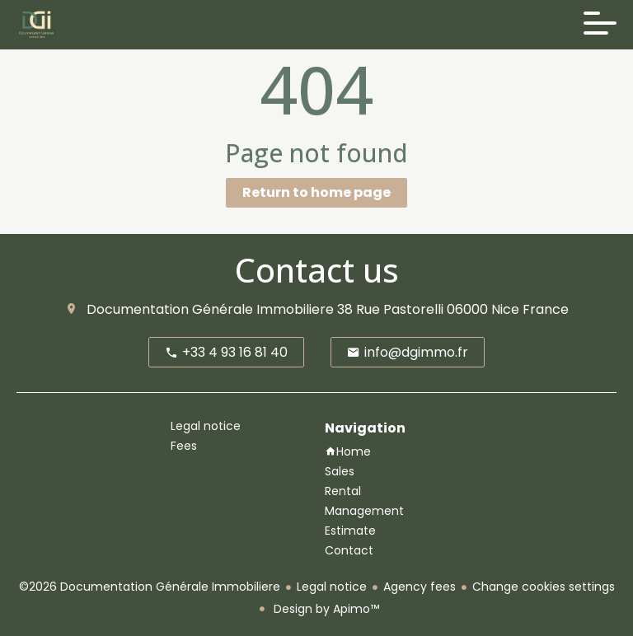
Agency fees (419, 586)
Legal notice (332, 586)
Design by (324, 609)
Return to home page (316, 192)
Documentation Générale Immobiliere (210, 309)
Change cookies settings (543, 586)
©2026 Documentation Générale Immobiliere (149, 586)
